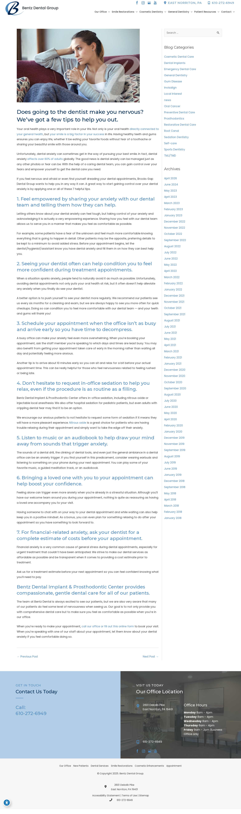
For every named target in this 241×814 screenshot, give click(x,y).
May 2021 (170, 342)
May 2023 (170, 192)
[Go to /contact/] (157, 712)
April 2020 (171, 423)
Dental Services (98, 770)
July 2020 (170, 404)
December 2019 (174, 441)
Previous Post (28, 661)
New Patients (79, 770)
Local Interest (173, 95)
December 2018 (174, 485)
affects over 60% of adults (45, 160)
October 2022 (173, 236)
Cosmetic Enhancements (151, 770)
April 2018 (170, 504)
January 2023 (173, 217)
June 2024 (171, 186)
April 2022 (171, 273)
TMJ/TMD (170, 157)
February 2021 (173, 360)
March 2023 (172, 205)
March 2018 (171, 510)
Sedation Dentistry (176, 138)
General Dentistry (176, 76)
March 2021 (171, 354)
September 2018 (175, 491)
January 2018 (173, 522)
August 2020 (172, 398)
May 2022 (170, 267)
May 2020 (170, 417)
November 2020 (175, 379)
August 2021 (172, 323)
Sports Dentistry (175, 151)
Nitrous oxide (78, 425)
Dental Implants (175, 64)
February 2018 (173, 516)
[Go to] (180, 747)
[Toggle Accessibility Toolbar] (6, 807)
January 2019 (173, 479)
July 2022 (170, 255)
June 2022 (171, 261)
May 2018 (170, 497)
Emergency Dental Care (180, 70)
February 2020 (174, 429)
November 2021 (174, 304)
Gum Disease (173, 82)
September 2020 (175, 392)
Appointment (177, 770)
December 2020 (175, 373)
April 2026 (171, 180)
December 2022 (175, 223)
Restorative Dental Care (180, 126)
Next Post (150, 661)
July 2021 (170, 329)
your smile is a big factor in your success (81, 135)
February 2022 (174, 286)
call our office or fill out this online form (109, 630)
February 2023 (174, 211)
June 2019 (170, 473)
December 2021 (174, 298)
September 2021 (175, 317)
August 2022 (172, 248)
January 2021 (173, 367)
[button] (105, 12)
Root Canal (172, 132)
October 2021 (173, 311)
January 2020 (173, 435)
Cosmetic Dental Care (179, 57)
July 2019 (170, 466)
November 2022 (175, 230)
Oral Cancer (172, 107)
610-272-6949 (220, 3)
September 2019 (175, 454)
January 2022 (173, 292)
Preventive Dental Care (179, 113)
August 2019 (172, 460)
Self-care (170, 145)
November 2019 (174, 448)
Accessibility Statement (105, 800)
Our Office (62, 770)
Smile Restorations (122, 770)
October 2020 (173, 385)
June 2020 (171, 410)
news (167, 101)
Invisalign (170, 89)
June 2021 (170, 336)
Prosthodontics (174, 120)
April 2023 (171, 199)
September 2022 (175, 242)
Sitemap (145, 800)
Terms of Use (130, 800)
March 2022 (172, 280)
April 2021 (170, 348)
